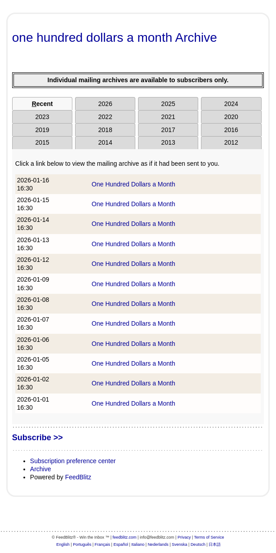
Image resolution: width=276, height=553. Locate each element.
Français (103, 544)
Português (82, 544)
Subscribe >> (37, 437)
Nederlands (158, 544)
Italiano (137, 544)
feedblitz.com (125, 537)
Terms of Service (209, 537)
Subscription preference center (73, 461)
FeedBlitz (78, 477)
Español (120, 544)
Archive (40, 469)
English (63, 544)
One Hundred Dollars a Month (133, 184)
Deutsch (198, 544)
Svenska (179, 544)
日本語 (215, 544)
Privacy (184, 537)
